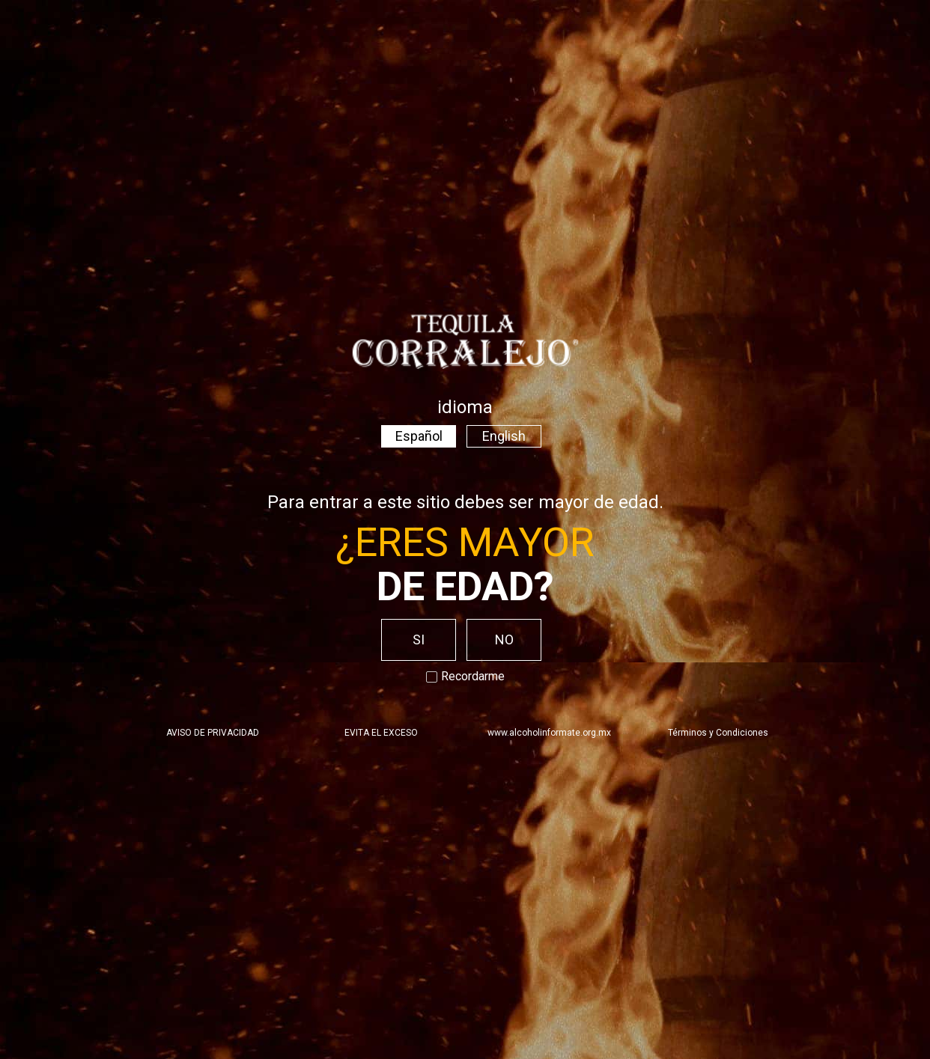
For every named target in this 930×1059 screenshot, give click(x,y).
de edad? (465, 586)
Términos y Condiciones (718, 732)
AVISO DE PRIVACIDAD (212, 732)
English (504, 436)
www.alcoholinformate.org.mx (549, 732)
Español (419, 436)
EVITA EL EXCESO (381, 732)
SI (419, 639)
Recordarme (465, 676)
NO (504, 639)
